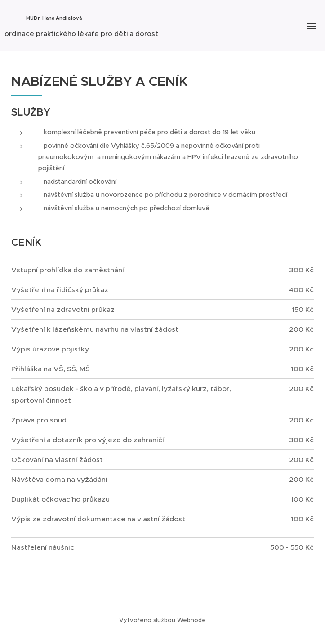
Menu (311, 26)
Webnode (191, 620)
